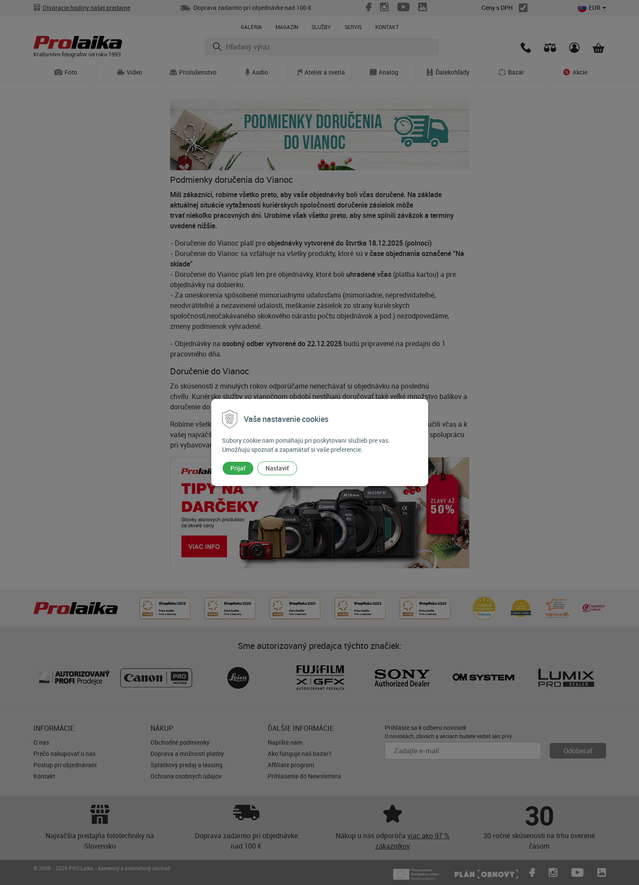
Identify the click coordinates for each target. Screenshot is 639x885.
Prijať (238, 468)
